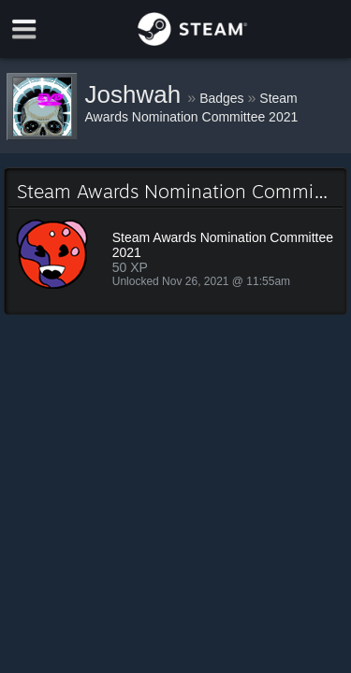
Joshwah (136, 94)
